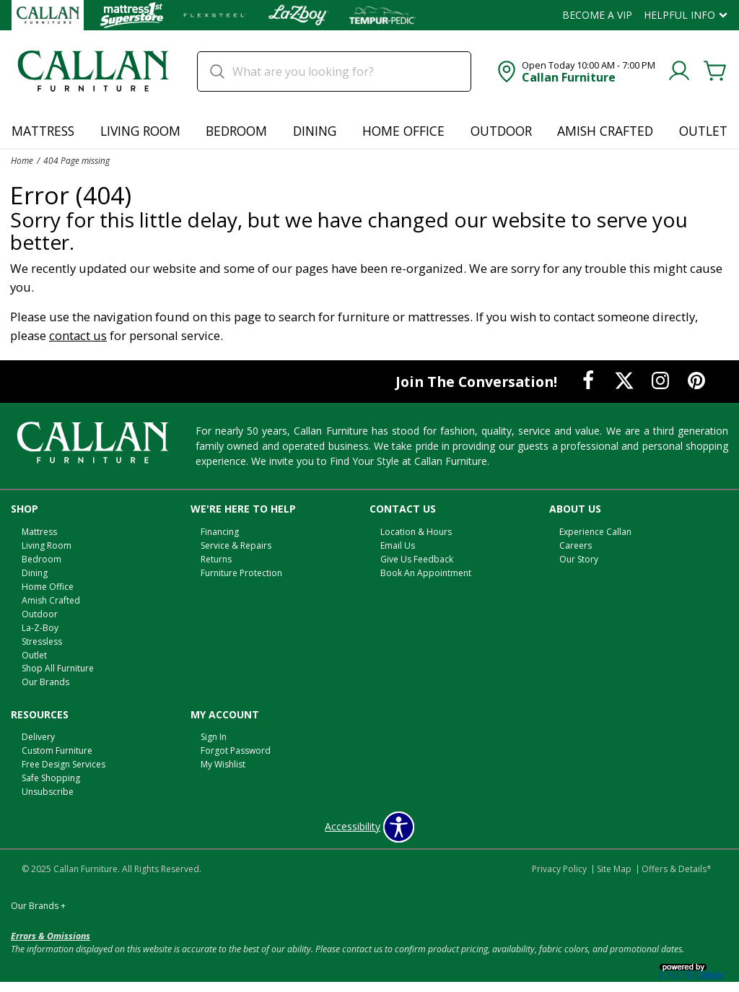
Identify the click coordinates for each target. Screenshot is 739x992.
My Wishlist (223, 764)
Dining (314, 130)
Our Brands (45, 682)
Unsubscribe (48, 792)
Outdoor (501, 130)
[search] (334, 71)
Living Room (140, 130)
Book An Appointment (425, 573)
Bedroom (236, 130)
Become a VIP (597, 15)
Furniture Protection (241, 573)
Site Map (614, 869)
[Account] (679, 71)
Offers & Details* (677, 869)
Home (22, 160)
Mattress (43, 130)
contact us (78, 335)
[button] (574, 71)
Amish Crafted (605, 130)
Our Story (578, 559)
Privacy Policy (559, 869)
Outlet (703, 130)
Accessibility (352, 827)
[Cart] (715, 71)
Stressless (42, 641)
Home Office (403, 130)
